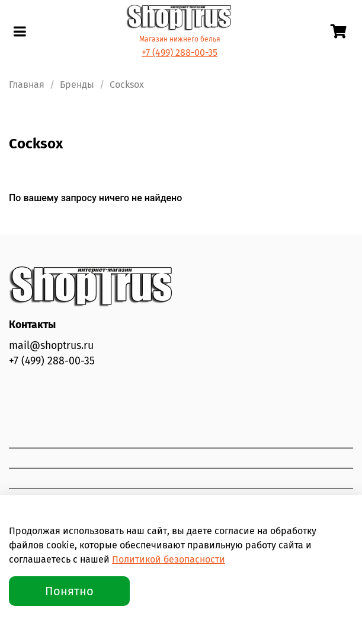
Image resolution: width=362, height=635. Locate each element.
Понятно (69, 591)
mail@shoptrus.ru (51, 345)
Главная (26, 84)
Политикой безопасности (168, 559)
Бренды (77, 84)
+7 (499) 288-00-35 (179, 52)
